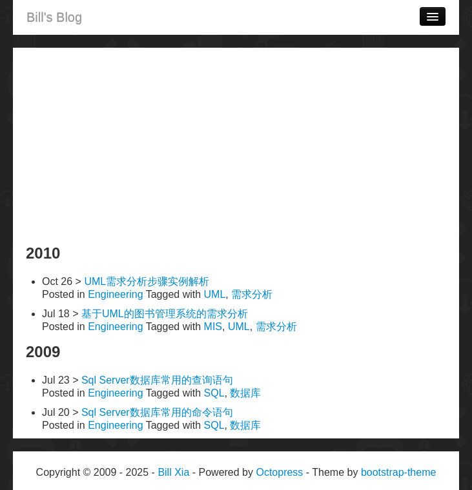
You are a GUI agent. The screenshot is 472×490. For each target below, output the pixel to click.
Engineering (115, 294)
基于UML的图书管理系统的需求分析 (164, 313)
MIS (213, 326)
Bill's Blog (54, 17)
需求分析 (251, 294)
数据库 (245, 392)
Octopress (279, 472)
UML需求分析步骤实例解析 (146, 281)
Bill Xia (173, 472)
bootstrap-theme (398, 472)
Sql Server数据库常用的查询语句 (157, 380)
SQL (214, 392)
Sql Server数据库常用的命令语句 (157, 412)
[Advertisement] (236, 144)
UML (215, 294)
